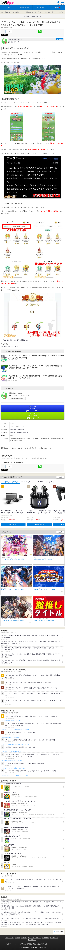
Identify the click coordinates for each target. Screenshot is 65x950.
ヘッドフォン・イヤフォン (10, 482)
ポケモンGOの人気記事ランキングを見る (12, 760)
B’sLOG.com (32, 940)
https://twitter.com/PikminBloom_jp (19, 432)
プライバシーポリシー (34, 938)
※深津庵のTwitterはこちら (9, 346)
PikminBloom (9, 458)
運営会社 (24, 938)
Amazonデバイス (38, 482)
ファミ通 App (7, 3)
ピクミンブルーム (18, 458)
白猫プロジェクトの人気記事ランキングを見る (13, 751)
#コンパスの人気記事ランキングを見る (11, 720)
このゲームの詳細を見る (18, 398)
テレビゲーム (50, 482)
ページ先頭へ (59, 931)
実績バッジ (39, 458)
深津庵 (44, 458)
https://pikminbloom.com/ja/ (17, 429)
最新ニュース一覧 (31, 12)
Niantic (3, 458)
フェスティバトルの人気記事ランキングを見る (13, 768)
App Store (32, 408)
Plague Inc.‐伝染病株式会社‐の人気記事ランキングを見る (15, 744)
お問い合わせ (9, 938)
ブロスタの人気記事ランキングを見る (11, 737)
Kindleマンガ (25, 482)
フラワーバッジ (27, 458)
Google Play (32, 416)
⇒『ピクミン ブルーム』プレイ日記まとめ (14, 340)
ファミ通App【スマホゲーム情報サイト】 (12, 12)
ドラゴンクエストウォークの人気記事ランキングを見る (15, 729)
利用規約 (17, 938)
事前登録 (27, 16)
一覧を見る (60, 477)
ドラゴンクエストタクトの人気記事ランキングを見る (15, 775)
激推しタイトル (36, 16)
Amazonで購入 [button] (13, 524)
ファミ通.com (54, 938)
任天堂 (34, 458)
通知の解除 (45, 938)
